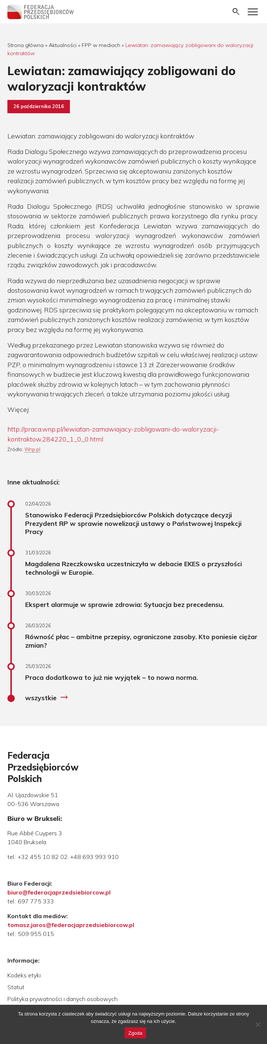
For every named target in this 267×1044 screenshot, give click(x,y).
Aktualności (63, 45)
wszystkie (46, 697)
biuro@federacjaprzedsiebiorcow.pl (59, 892)
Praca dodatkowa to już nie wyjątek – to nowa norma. (111, 677)
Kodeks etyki (24, 975)
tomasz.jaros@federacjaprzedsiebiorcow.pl (70, 925)
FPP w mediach (101, 45)
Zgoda (135, 1033)
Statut (15, 987)
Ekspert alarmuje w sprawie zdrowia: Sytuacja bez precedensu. (124, 604)
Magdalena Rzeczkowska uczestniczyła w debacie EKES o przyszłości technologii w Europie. (133, 568)
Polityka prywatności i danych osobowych (62, 999)
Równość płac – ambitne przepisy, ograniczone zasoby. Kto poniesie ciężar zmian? (141, 640)
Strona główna (25, 45)
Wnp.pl (32, 449)
